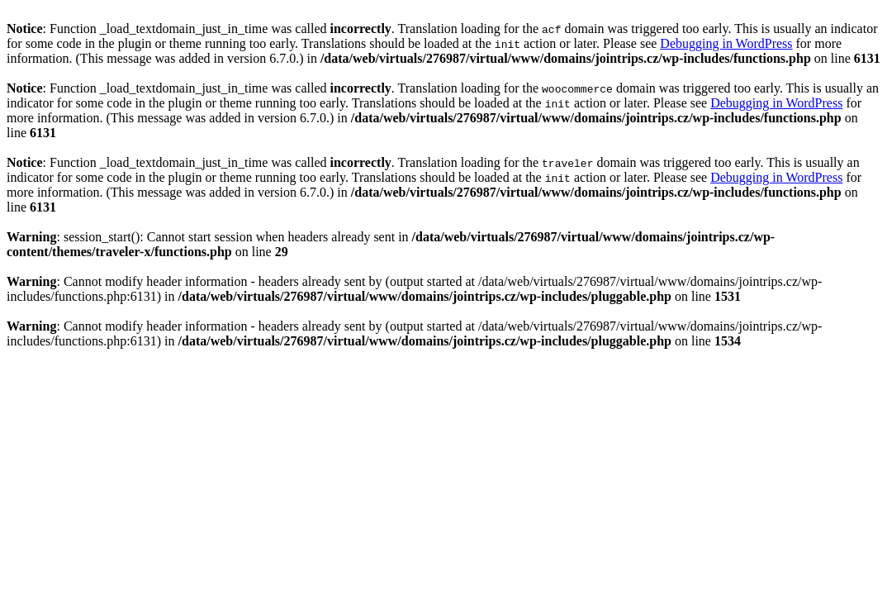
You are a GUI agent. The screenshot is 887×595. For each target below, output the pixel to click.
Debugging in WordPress (726, 43)
